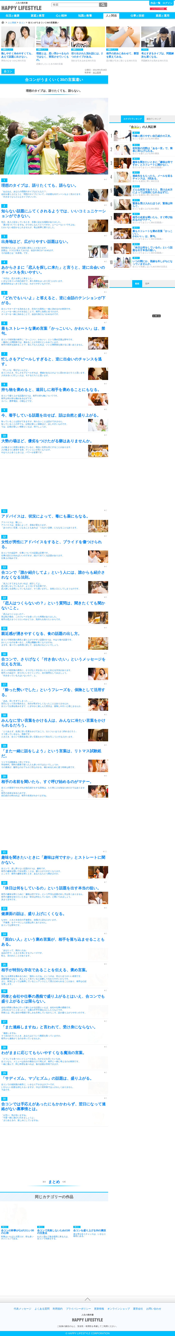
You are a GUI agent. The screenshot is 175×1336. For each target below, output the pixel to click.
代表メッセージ (22, 1309)
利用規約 (58, 1309)
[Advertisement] (54, 484)
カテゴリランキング (132, 119)
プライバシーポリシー (78, 1309)
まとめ (54, 1182)
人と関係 (12, 22)
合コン (22, 22)
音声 (147, 283)
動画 (137, 283)
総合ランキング (154, 119)
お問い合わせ (153, 1309)
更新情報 (99, 1309)
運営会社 (138, 1309)
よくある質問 (42, 1309)
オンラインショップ (118, 1309)
